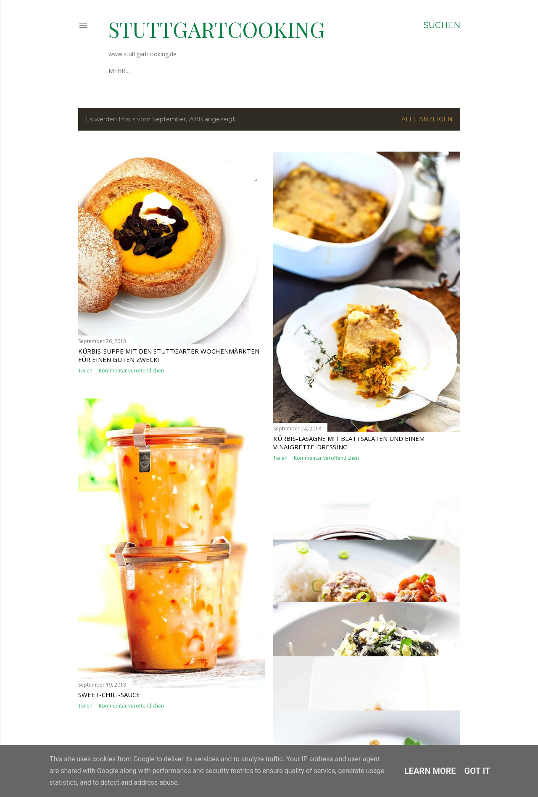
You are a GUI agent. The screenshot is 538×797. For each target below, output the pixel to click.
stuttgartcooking (216, 29)
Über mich (124, 71)
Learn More (430, 771)
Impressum (162, 71)
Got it (477, 771)
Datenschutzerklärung (224, 71)
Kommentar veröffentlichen (131, 370)
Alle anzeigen (427, 119)
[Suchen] (441, 25)
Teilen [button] (85, 370)
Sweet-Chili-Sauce (109, 694)
